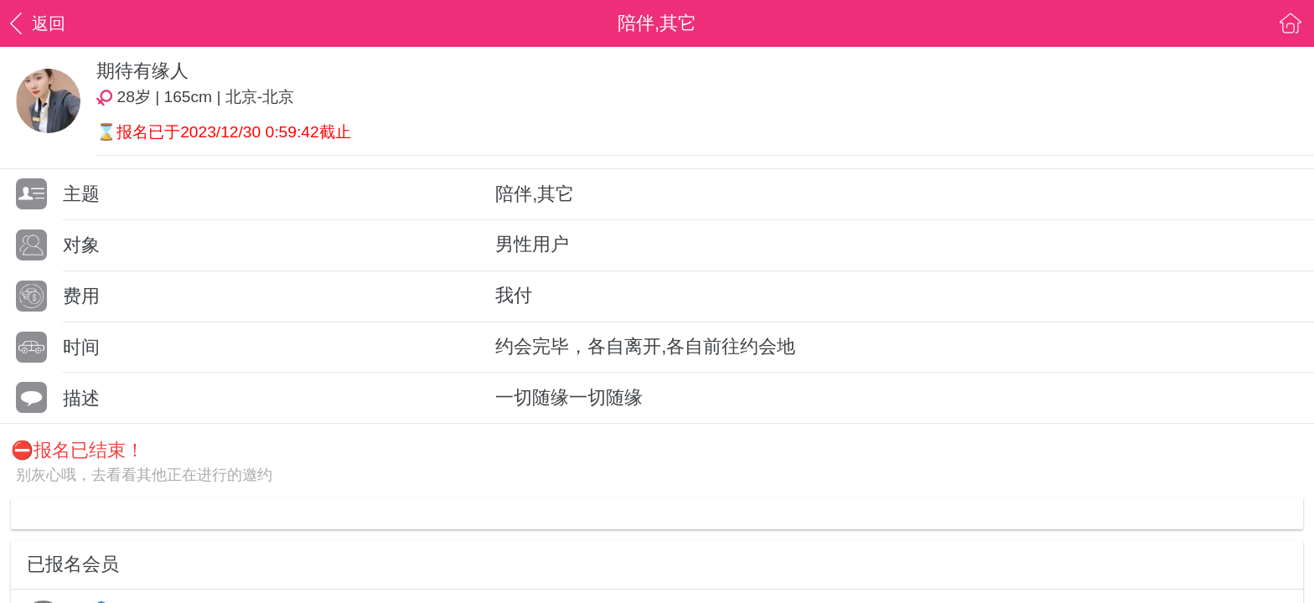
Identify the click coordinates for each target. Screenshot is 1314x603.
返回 (35, 23)
